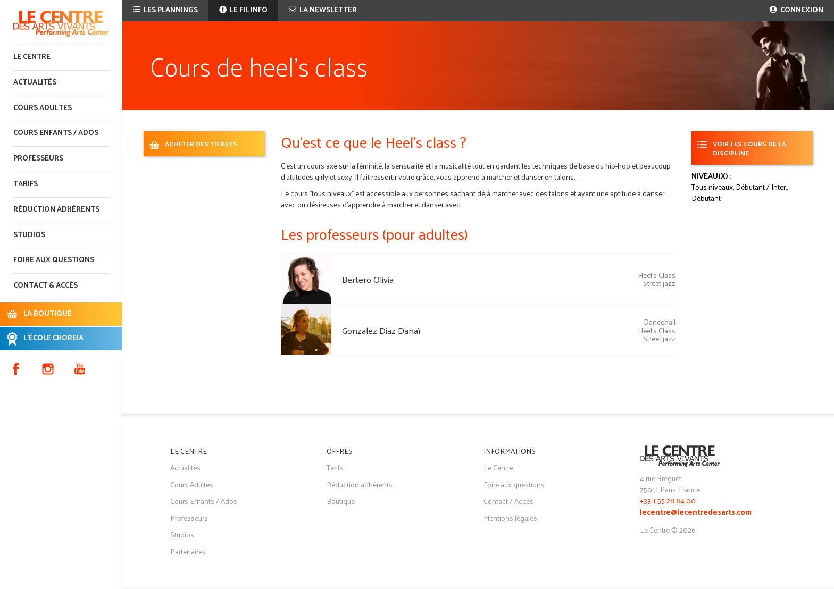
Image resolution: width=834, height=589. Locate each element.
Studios (29, 235)
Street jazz (659, 283)
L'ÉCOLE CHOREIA (53, 338)
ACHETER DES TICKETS (201, 143)
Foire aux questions (53, 260)
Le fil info (243, 10)
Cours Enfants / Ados (203, 501)
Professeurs (38, 159)
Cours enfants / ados (55, 133)
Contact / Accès (508, 501)
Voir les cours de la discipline (749, 147)
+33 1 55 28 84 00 (668, 500)
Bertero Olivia (368, 279)
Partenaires (188, 551)
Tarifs (25, 184)
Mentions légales (510, 518)
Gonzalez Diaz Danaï (381, 330)
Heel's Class (656, 275)
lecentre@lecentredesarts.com (696, 513)
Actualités (34, 83)
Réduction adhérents (56, 210)
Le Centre (32, 57)
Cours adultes (42, 108)
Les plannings (165, 10)
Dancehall (659, 322)
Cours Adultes (191, 484)
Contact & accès (45, 286)
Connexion (796, 10)
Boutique (341, 501)
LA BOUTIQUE (47, 314)
